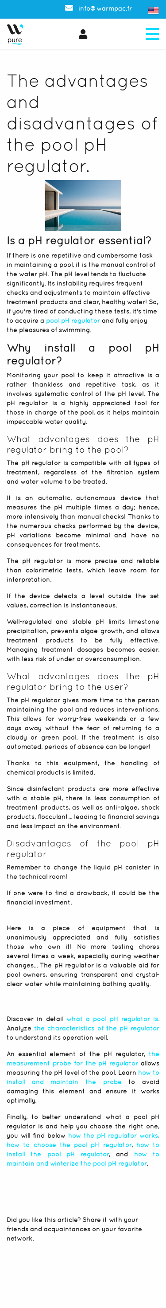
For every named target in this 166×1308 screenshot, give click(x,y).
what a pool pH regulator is (112, 1018)
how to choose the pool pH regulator (69, 1144)
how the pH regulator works (113, 1135)
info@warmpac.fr (98, 8)
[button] (86, 34)
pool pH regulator (73, 320)
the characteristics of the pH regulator (96, 1028)
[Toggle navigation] (152, 34)
